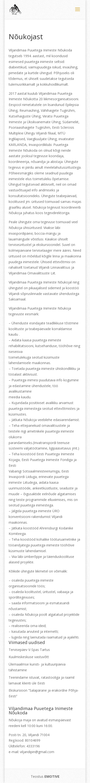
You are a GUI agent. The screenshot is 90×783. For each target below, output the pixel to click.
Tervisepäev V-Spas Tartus (29, 649)
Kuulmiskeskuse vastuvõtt (29, 657)
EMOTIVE (52, 776)
